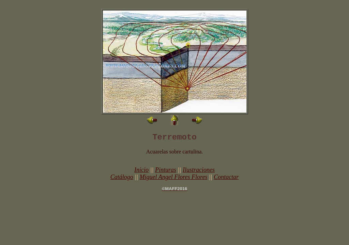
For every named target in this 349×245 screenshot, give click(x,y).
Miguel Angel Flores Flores (174, 177)
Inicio (141, 169)
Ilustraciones (199, 169)
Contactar (226, 177)
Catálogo (121, 177)
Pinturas (165, 169)
